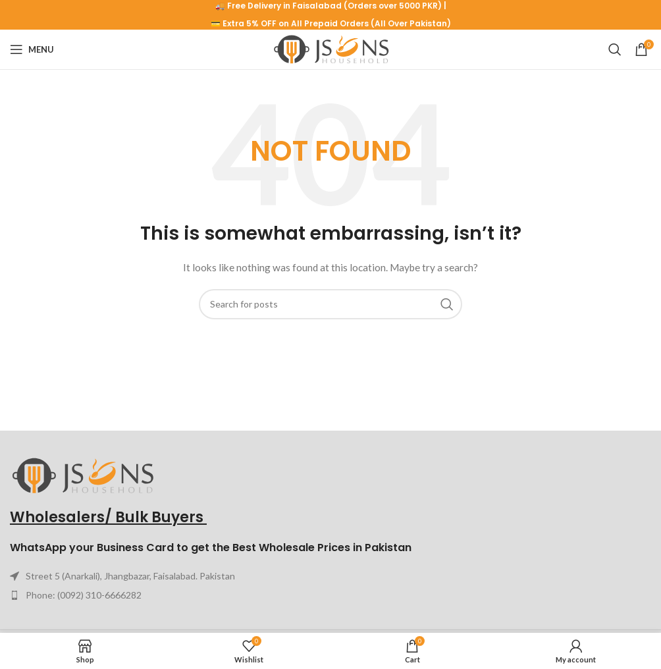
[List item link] (330, 595)
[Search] (615, 49)
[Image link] (82, 474)
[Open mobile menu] (32, 49)
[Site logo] (331, 48)
